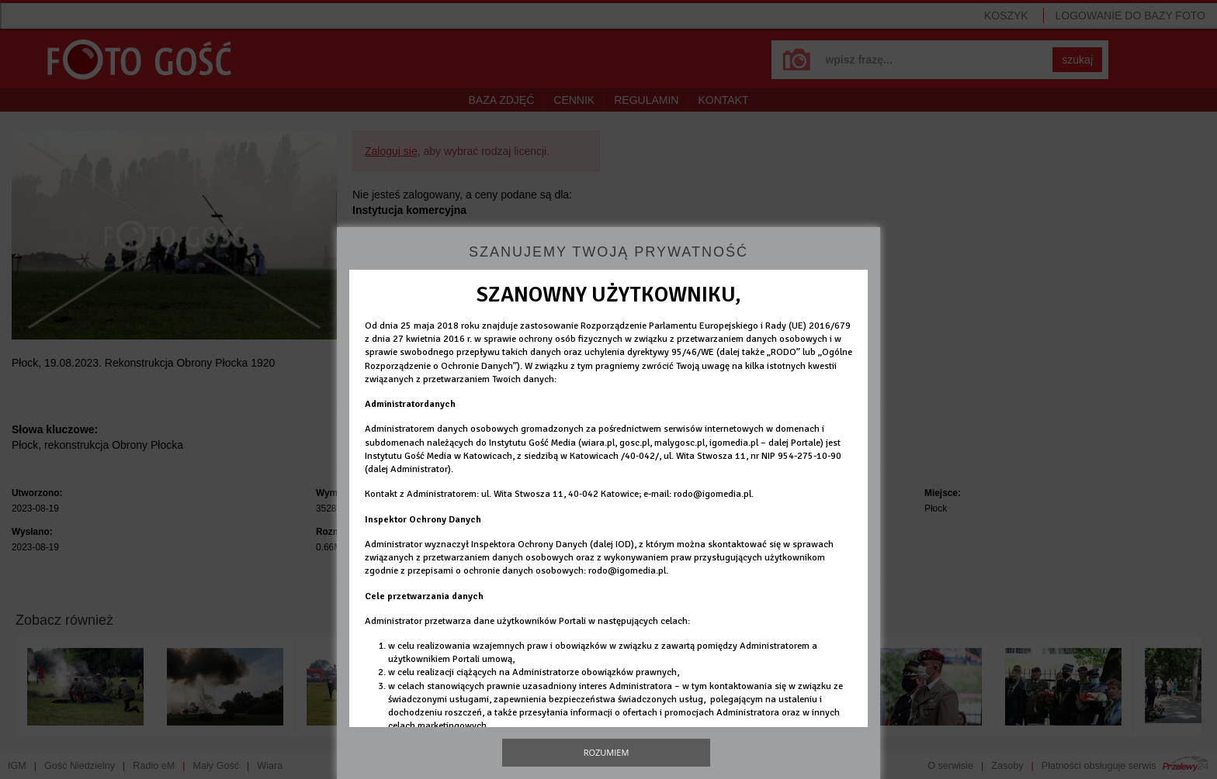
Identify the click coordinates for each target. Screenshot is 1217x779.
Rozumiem (606, 752)
